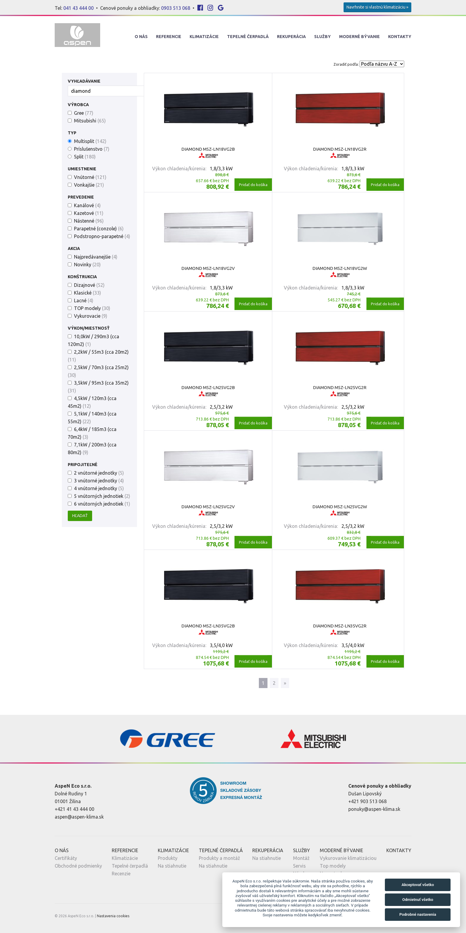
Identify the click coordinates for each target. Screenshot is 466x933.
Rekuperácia (291, 36)
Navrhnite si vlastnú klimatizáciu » (377, 7)
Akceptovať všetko (418, 884)
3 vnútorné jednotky (99, 480)
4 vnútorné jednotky (99, 488)
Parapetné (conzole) (99, 228)
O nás (141, 36)
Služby (322, 36)
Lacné (83, 300)
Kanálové (87, 205)
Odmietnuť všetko (417, 899)
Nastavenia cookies (113, 916)
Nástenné (89, 221)
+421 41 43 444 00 (74, 809)
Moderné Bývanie (359, 36)
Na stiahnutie (172, 866)
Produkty (167, 858)
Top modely (333, 866)
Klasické (87, 292)
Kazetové (88, 213)
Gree (83, 113)
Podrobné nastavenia (417, 914)
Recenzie (121, 873)
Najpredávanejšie (95, 256)
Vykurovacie (90, 316)
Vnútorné (90, 177)
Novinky (87, 264)
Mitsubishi (90, 120)
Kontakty (399, 36)
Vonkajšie (89, 185)
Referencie (168, 36)
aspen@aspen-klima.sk (79, 816)
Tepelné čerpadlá (130, 866)
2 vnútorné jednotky (99, 473)
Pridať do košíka (253, 184)
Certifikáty (66, 858)
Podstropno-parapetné (102, 236)
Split (85, 156)
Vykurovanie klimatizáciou (348, 858)
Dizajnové (89, 285)
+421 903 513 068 (367, 801)
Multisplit (90, 141)
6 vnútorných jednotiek (102, 503)
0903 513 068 (175, 8)
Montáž (301, 858)
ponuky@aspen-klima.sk (374, 809)
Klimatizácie (204, 36)
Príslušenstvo (91, 149)
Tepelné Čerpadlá (248, 36)
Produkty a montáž (219, 858)
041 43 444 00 (78, 8)
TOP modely (92, 308)
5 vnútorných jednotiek (102, 496)
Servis (299, 866)
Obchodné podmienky (78, 866)
